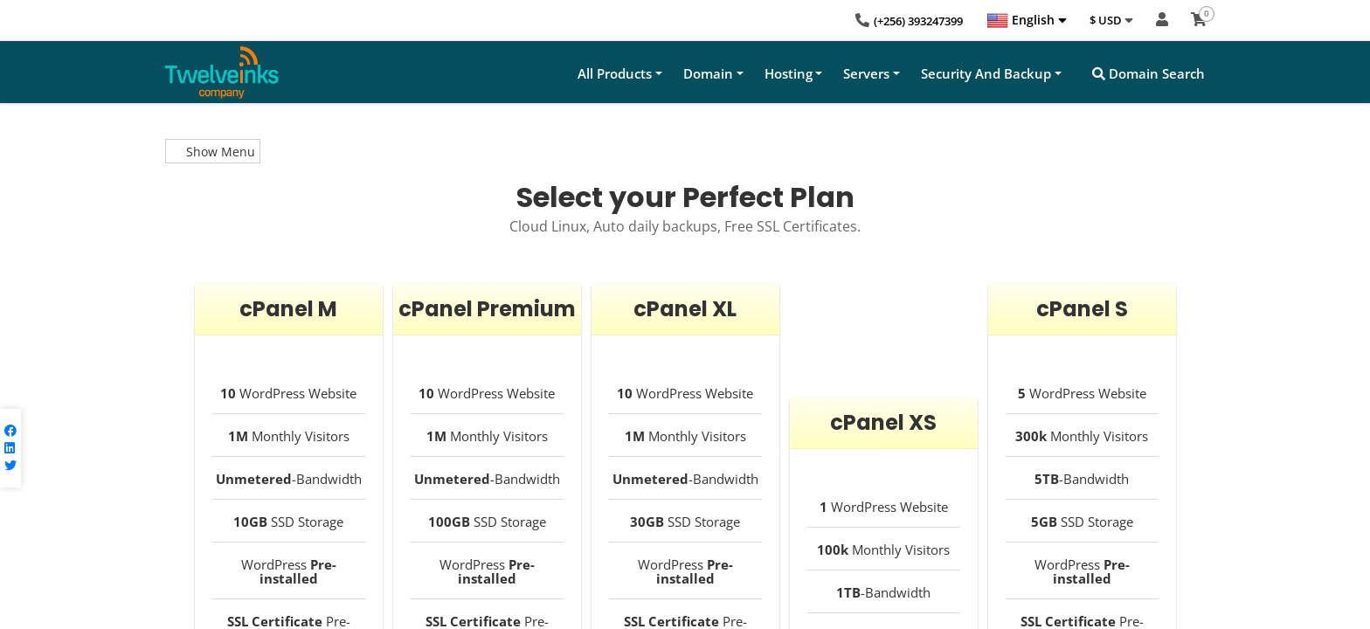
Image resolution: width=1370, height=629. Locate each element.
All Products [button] (615, 73)
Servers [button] (866, 73)
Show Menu (212, 151)
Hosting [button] (789, 73)
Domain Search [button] (1148, 73)
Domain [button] (708, 73)
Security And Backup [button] (986, 73)
